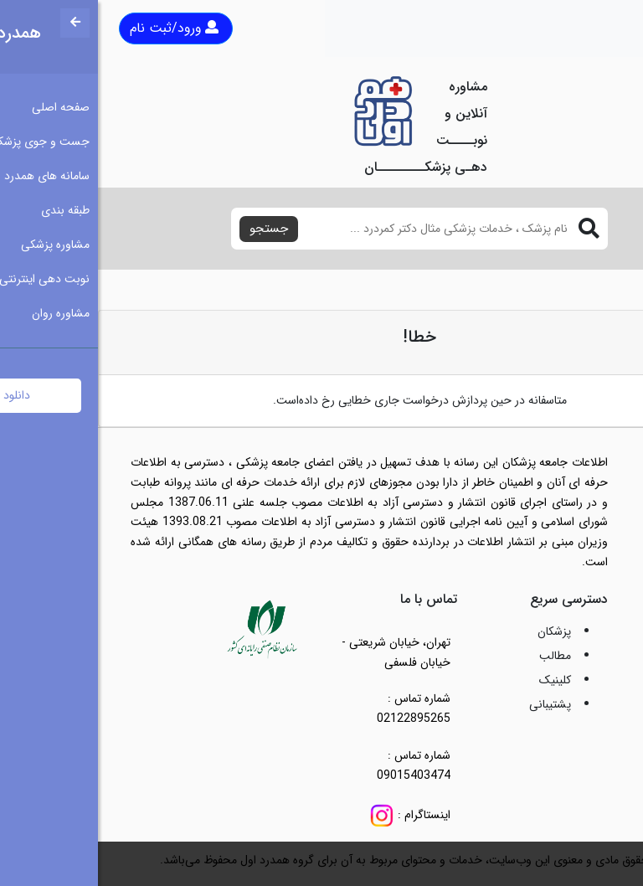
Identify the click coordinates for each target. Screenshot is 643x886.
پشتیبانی (452, 704)
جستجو (171, 229)
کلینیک (457, 680)
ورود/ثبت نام (76, 28)
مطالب (457, 655)
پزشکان (456, 631)
